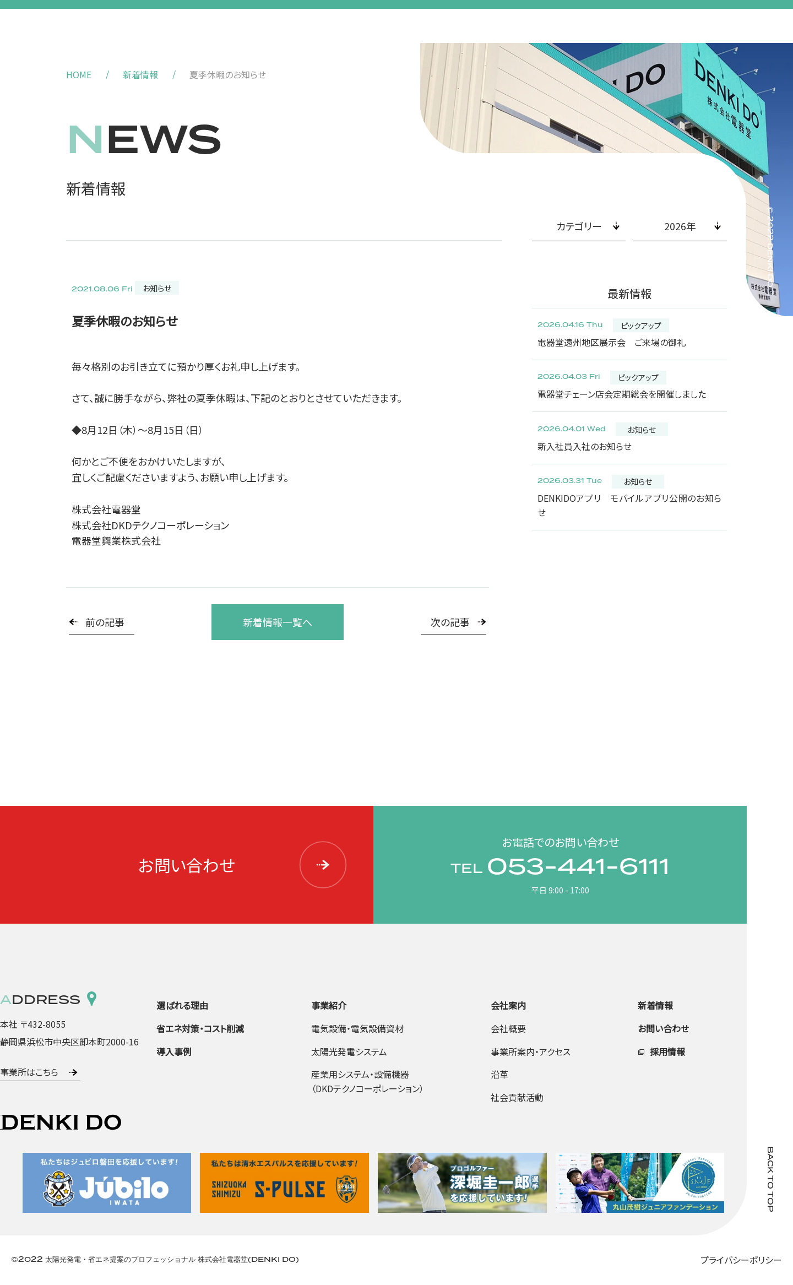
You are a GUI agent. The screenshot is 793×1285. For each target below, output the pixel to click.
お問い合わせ (243, 865)
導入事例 (174, 1051)
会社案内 (508, 1005)
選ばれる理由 (182, 1005)
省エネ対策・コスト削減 (200, 1028)
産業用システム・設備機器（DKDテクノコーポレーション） (367, 1081)
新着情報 (140, 74)
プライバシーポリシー (741, 1259)
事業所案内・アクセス (531, 1051)
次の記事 (450, 622)
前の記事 (104, 622)
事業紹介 (328, 1005)
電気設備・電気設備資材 (357, 1028)
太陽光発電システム (349, 1051)
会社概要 (508, 1028)
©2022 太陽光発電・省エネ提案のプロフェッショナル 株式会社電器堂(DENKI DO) (155, 1259)
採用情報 (667, 1051)
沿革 (499, 1074)
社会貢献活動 (517, 1097)
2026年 (680, 226)
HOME (78, 74)
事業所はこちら (29, 1071)
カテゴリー (579, 226)
